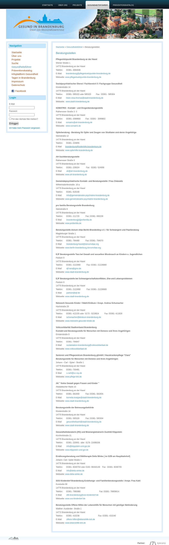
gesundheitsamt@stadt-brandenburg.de (84, 422)
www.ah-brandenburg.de (76, 174)
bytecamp (157, 543)
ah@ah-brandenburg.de (77, 171)
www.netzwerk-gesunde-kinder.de (80, 321)
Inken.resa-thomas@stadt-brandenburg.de (84, 98)
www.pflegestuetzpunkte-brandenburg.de (83, 77)
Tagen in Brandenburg (23, 77)
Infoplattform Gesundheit (25, 74)
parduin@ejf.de (73, 293)
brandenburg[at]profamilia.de (79, 220)
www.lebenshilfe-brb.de (75, 523)
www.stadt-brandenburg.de (77, 101)
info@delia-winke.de (73, 471)
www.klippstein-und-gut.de (76, 450)
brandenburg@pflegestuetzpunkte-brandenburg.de (88, 73)
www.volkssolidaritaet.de (76, 349)
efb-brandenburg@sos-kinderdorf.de (80, 495)
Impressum (17, 81)
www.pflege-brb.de (73, 377)
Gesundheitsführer (97, 5)
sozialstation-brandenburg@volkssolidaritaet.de (87, 345)
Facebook (19, 90)
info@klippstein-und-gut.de (78, 446)
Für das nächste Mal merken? (25, 119)
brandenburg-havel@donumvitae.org (83, 244)
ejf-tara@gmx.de (74, 268)
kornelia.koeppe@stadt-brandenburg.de (84, 397)
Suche (15, 63)
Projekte (77, 5)
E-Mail (12, 104)
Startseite (47, 5)
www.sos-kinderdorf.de (75, 498)
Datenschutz (18, 85)
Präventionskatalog (123, 5)
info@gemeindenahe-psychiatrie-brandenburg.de (88, 195)
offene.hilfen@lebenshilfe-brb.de (78, 519)
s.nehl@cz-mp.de (74, 373)
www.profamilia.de (73, 223)
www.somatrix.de (73, 126)
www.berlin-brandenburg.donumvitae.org (83, 248)
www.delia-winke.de (74, 474)
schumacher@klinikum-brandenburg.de (84, 317)
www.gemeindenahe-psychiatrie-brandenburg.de (86, 199)
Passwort (13, 111)
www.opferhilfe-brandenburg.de (79, 150)
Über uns (63, 5)
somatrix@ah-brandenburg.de (79, 122)
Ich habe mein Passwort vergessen (24, 128)
